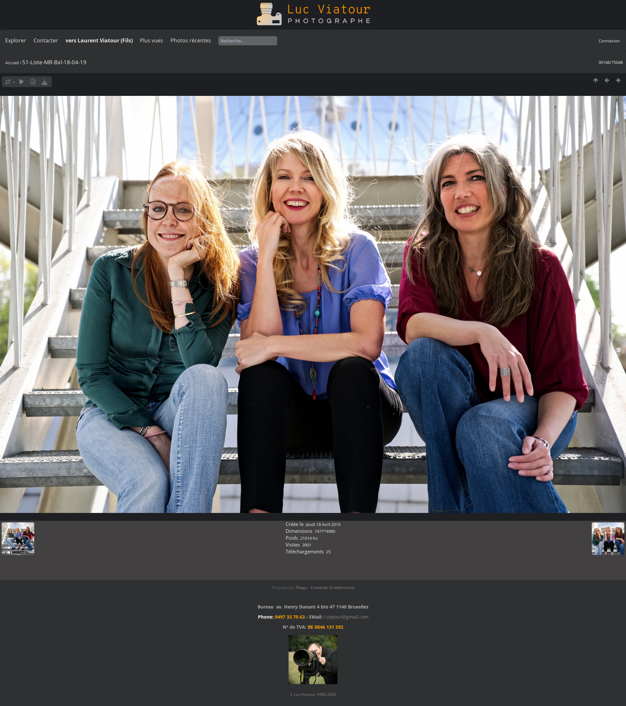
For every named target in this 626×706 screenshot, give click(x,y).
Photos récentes (191, 40)
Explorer (15, 40)
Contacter (46, 40)
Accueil (12, 63)
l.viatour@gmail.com (346, 617)
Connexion (609, 41)
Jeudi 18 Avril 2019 (323, 524)
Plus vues (151, 40)
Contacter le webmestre (332, 587)
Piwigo (301, 587)
